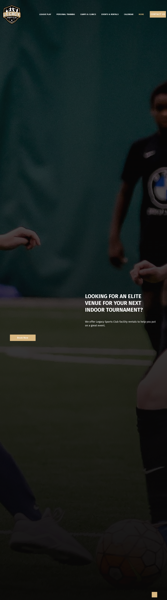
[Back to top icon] (154, 594)
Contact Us (158, 14)
